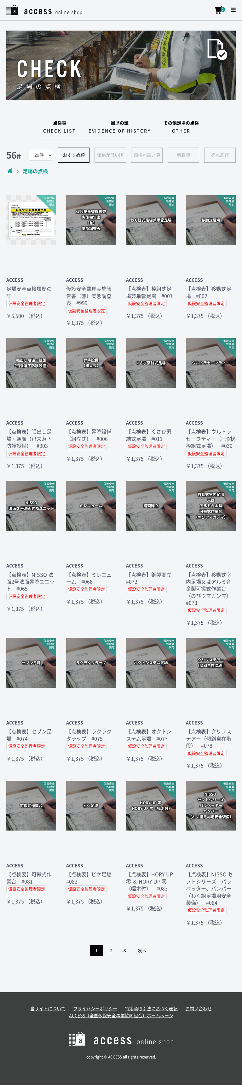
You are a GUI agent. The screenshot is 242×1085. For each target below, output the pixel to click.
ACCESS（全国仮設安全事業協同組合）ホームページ (121, 1015)
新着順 (183, 155)
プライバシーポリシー (95, 1008)
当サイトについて (48, 1008)
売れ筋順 (220, 155)
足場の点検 (35, 171)
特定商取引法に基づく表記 (151, 1008)
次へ (142, 950)
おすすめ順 (74, 155)
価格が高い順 (147, 155)
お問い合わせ (198, 1008)
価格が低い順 (110, 155)
